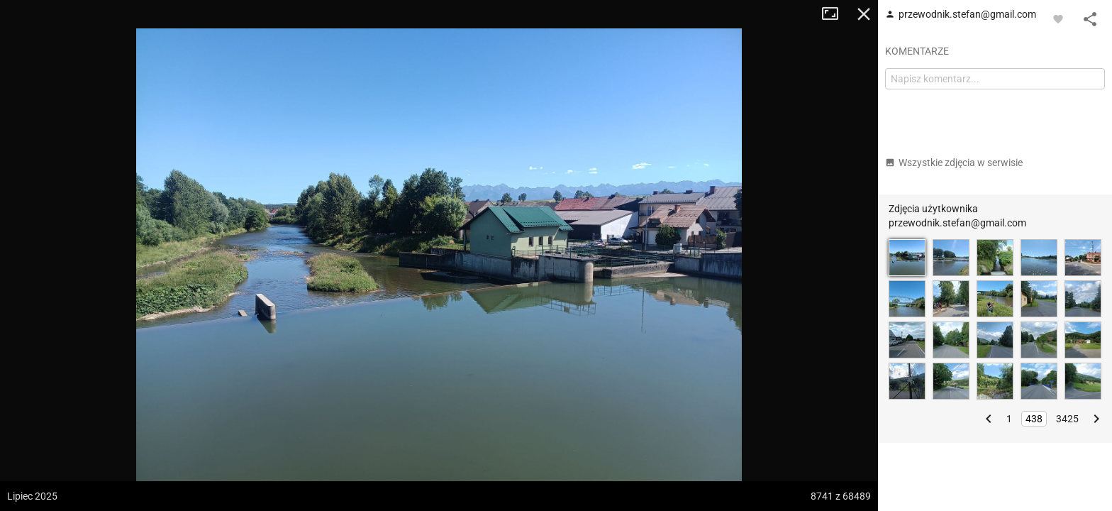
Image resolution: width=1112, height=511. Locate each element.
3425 (1067, 418)
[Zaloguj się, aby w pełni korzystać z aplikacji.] (1058, 18)
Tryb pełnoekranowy (835, 14)
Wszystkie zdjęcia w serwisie (954, 162)
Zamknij (864, 14)
